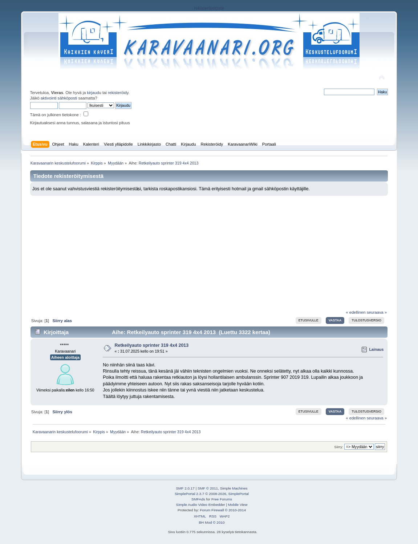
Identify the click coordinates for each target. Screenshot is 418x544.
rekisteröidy (118, 92)
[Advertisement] (209, 250)
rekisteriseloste (209, 8)
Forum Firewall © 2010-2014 (223, 510)
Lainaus (376, 349)
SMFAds (198, 499)
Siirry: (338, 447)
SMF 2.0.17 (185, 488)
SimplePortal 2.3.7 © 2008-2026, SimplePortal (212, 494)
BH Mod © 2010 (211, 522)
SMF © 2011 (208, 488)
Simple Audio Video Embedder (200, 505)
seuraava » (377, 312)
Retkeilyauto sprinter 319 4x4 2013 (151, 345)
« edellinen (355, 312)
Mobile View (238, 505)
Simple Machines (234, 488)
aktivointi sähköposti (59, 98)
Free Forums (221, 499)
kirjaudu (94, 92)
